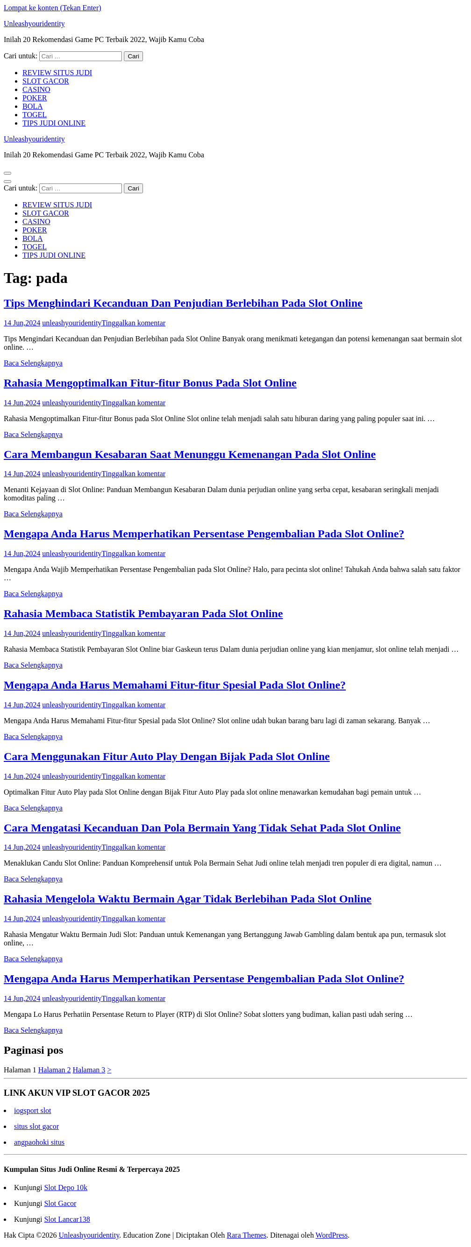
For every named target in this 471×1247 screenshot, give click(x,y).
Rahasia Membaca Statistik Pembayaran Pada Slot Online (143, 613)
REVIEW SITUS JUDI (57, 73)
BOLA (32, 106)
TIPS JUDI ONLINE (54, 123)
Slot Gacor (60, 1203)
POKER (34, 98)
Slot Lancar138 (67, 1219)
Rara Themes (246, 1235)
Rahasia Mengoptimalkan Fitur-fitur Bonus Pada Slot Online (150, 383)
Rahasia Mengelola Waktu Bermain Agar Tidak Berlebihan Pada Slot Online (187, 899)
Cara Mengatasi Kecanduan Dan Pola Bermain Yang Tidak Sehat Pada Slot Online (202, 828)
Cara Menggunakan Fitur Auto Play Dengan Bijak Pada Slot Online (167, 756)
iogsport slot (32, 1110)
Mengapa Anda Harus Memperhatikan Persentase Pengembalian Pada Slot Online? (204, 534)
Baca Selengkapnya (33, 363)
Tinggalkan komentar (133, 323)
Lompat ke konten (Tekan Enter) (52, 8)
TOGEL (34, 115)
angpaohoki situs (39, 1142)
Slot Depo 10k (65, 1187)
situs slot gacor (36, 1126)
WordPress (331, 1235)
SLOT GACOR (45, 81)
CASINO (36, 89)
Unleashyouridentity (34, 24)
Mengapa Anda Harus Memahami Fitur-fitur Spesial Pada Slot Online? (175, 685)
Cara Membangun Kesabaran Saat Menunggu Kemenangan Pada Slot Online (190, 454)
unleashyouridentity (71, 323)
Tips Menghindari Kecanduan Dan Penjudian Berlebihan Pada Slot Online (183, 303)
